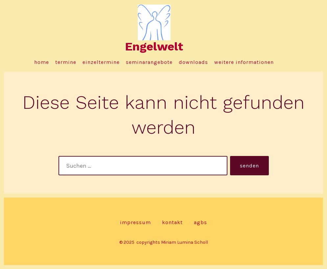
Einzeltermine (101, 62)
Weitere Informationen (244, 62)
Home (41, 62)
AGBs (200, 222)
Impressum (135, 222)
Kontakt (172, 222)
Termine (65, 62)
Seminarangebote (149, 62)
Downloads (193, 62)
